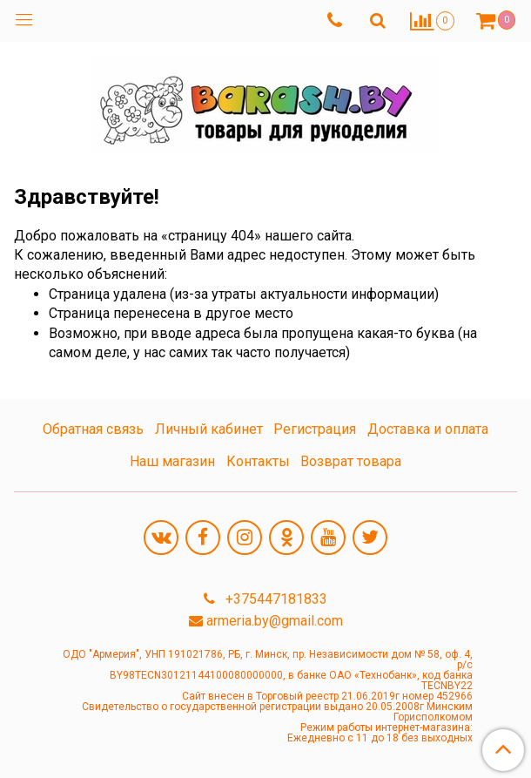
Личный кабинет (209, 429)
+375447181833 (274, 599)
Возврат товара (350, 461)
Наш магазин (172, 461)
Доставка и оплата (427, 429)
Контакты (258, 461)
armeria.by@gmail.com (274, 620)
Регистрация (314, 429)
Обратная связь (93, 429)
